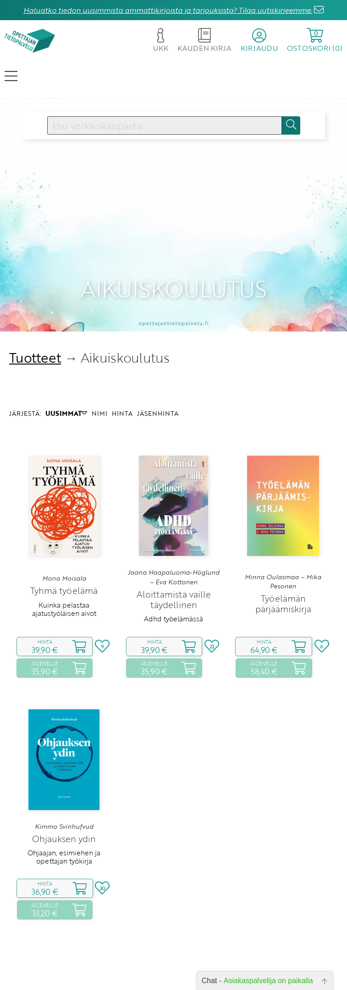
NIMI (99, 389)
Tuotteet (35, 333)
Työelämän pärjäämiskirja (283, 579)
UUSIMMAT (66, 389)
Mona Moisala (64, 554)
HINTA (122, 389)
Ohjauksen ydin (64, 815)
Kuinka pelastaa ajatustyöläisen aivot (64, 585)
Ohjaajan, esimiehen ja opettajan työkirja (64, 833)
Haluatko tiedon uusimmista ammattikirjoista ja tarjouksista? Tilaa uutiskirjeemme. (167, 10)
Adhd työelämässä (173, 595)
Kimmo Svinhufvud (64, 802)
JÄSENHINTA (157, 389)
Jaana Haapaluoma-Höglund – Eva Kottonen (174, 553)
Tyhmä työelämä (64, 566)
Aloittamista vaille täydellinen (174, 575)
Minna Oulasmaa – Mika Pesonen (283, 557)
